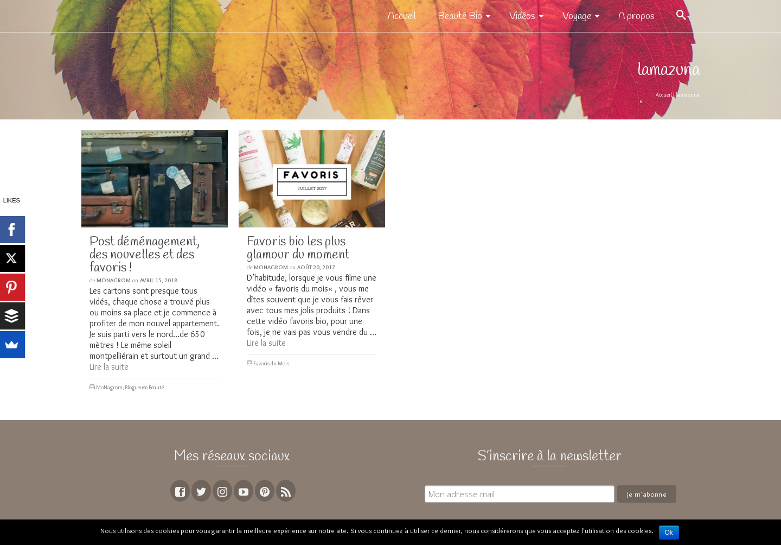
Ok (669, 532)
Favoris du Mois (271, 363)
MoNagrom (114, 280)
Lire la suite (109, 367)
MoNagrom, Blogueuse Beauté (130, 387)
